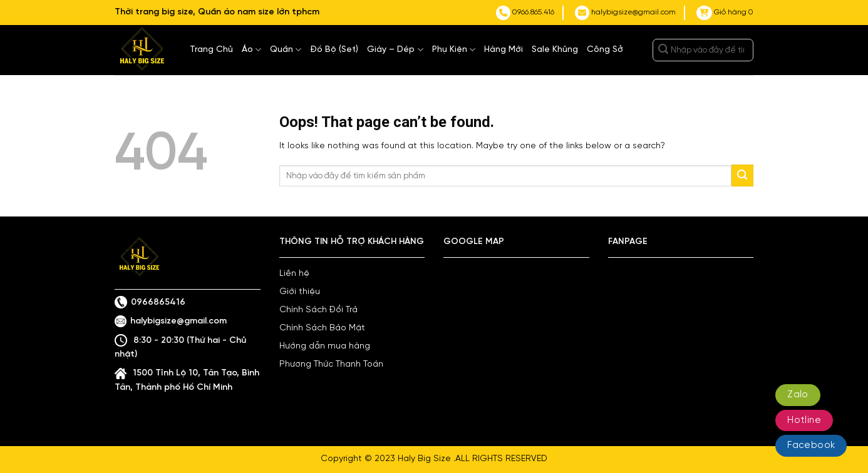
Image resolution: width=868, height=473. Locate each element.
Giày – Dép (395, 50)
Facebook (811, 445)
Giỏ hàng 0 (724, 13)
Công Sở (605, 49)
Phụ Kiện (453, 50)
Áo (251, 50)
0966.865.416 (525, 13)
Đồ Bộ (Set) (334, 49)
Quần (285, 50)
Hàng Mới (503, 49)
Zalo (798, 395)
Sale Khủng (555, 49)
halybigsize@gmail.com (625, 13)
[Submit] (663, 50)
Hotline (804, 420)
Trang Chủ (211, 49)
